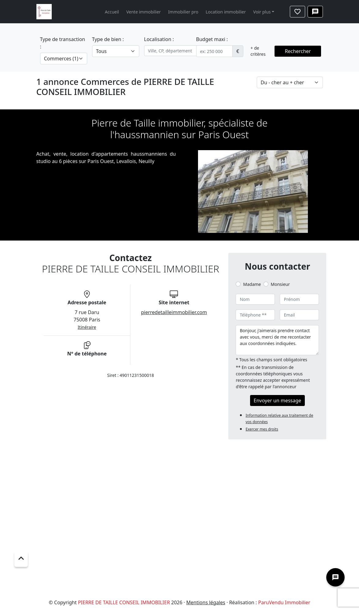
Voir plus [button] (262, 12)
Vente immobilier (143, 12)
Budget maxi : (212, 39)
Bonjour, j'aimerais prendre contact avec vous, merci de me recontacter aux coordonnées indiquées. (277, 340)
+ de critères (258, 51)
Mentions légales (206, 602)
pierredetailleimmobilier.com (174, 312)
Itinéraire (87, 327)
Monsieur (280, 284)
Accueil (112, 12)
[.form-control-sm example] (214, 51)
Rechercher (298, 51)
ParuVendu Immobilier (284, 602)
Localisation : (159, 39)
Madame (252, 284)
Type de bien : (108, 39)
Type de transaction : (62, 43)
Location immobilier (226, 12)
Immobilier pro (183, 12)
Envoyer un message (277, 400)
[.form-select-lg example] (63, 58)
